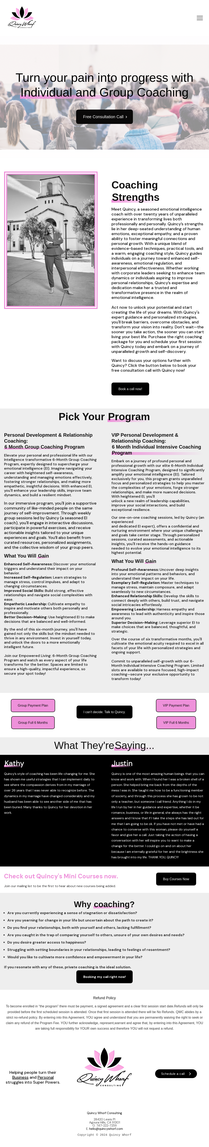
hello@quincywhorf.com (106, 1129)
